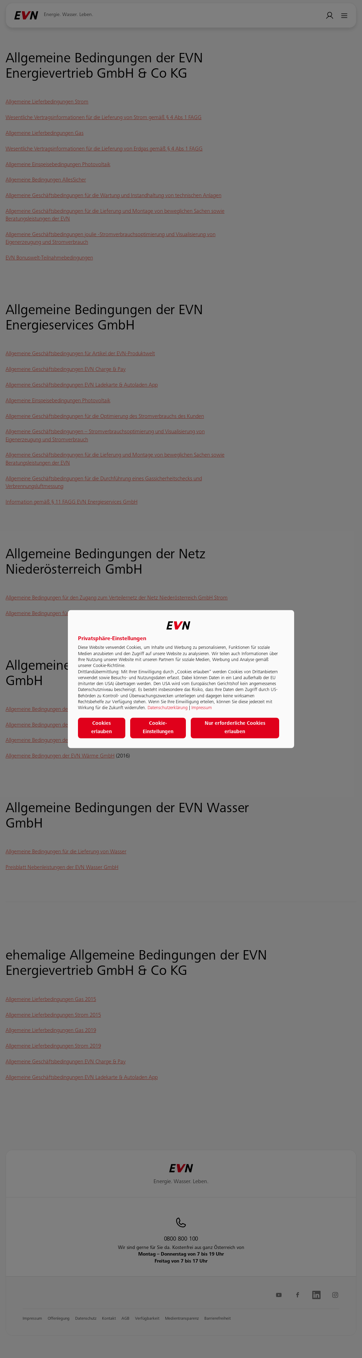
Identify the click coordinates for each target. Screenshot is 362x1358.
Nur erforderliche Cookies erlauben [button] (235, 728)
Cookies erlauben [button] (101, 728)
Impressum (201, 708)
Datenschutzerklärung (168, 708)
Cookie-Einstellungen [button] (158, 728)
